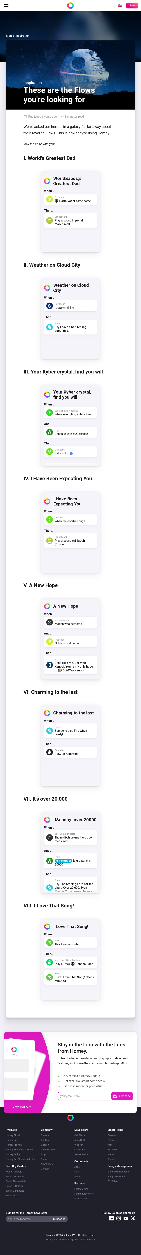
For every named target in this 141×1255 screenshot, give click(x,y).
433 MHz (112, 1149)
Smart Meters (13, 1195)
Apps (77, 1166)
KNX (110, 1144)
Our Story (45, 1140)
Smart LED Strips (15, 1186)
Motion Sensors (14, 1171)
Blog (9, 35)
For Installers (81, 1189)
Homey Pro (11, 1140)
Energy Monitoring (117, 1176)
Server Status (81, 1154)
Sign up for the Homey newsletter (26, 1213)
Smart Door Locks (15, 1176)
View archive (22, 1106)
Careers (45, 1135)
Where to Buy (48, 1149)
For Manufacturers (84, 1193)
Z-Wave (112, 1135)
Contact (45, 1168)
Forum (77, 1171)
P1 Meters (113, 1181)
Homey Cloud (13, 1135)
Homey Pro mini (14, 1144)
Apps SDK (79, 1140)
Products (11, 1129)
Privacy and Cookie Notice (59, 1239)
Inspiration (22, 35)
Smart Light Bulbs (15, 1190)
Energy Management (118, 1171)
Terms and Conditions (84, 1239)
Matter (111, 1154)
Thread (111, 1159)
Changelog (79, 1149)
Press (44, 1159)
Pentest (78, 1176)
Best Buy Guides (16, 1166)
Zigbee (111, 1140)
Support (45, 1144)
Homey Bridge (13, 1154)
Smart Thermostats (16, 1181)
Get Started (80, 1135)
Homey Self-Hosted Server (19, 1149)
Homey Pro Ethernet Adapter (20, 1159)
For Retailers (80, 1198)
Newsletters (47, 1164)
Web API (78, 1144)
